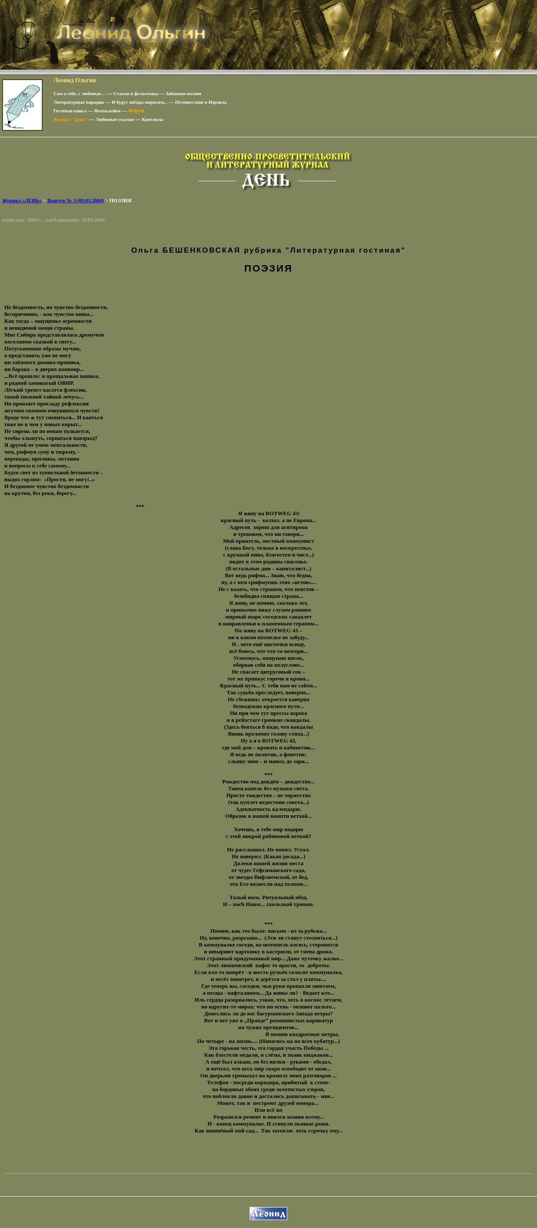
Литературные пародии (78, 102)
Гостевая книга (69, 110)
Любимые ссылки (114, 119)
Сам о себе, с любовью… (79, 93)
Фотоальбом (107, 110)
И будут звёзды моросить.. (139, 102)
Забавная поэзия (183, 93)
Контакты (153, 119)
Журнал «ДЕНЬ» (22, 201)
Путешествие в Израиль (201, 102)
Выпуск (75, 201)
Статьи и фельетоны (136, 93)
